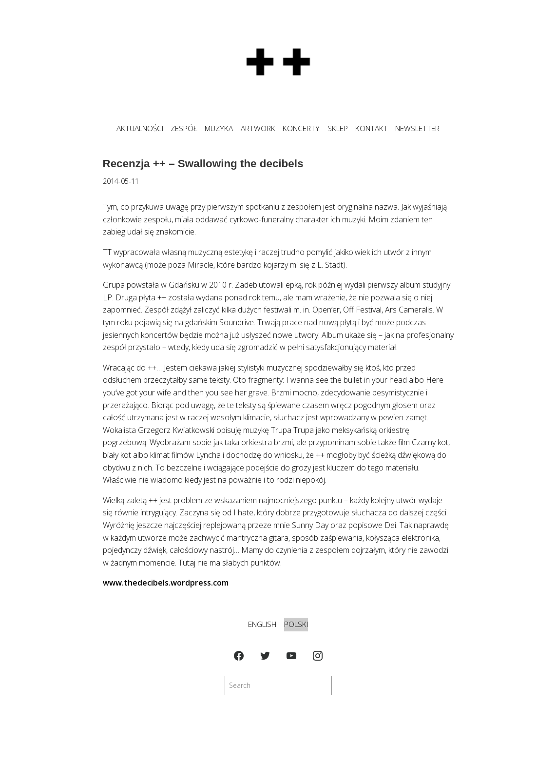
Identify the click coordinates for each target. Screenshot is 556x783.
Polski (296, 624)
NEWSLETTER (417, 128)
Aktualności (139, 128)
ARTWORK (258, 128)
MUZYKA (219, 128)
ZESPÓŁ (184, 128)
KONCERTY (301, 128)
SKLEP (337, 128)
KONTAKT (371, 128)
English (262, 624)
